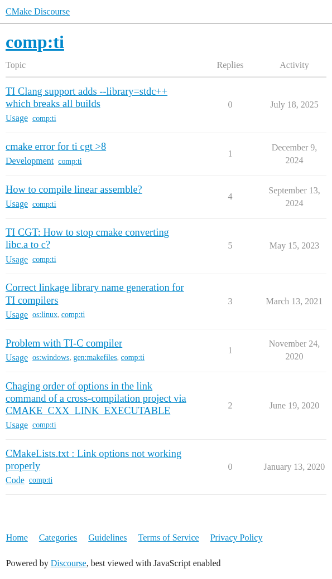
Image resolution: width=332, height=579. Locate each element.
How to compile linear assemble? (74, 189)
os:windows (51, 357)
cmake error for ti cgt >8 (56, 146)
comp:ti (44, 118)
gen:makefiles (95, 357)
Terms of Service (168, 537)
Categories (58, 537)
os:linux (44, 314)
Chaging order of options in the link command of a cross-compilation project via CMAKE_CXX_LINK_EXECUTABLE (96, 398)
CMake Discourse (38, 11)
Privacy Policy (236, 537)
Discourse (68, 563)
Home (17, 537)
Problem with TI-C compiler (64, 343)
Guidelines (107, 537)
